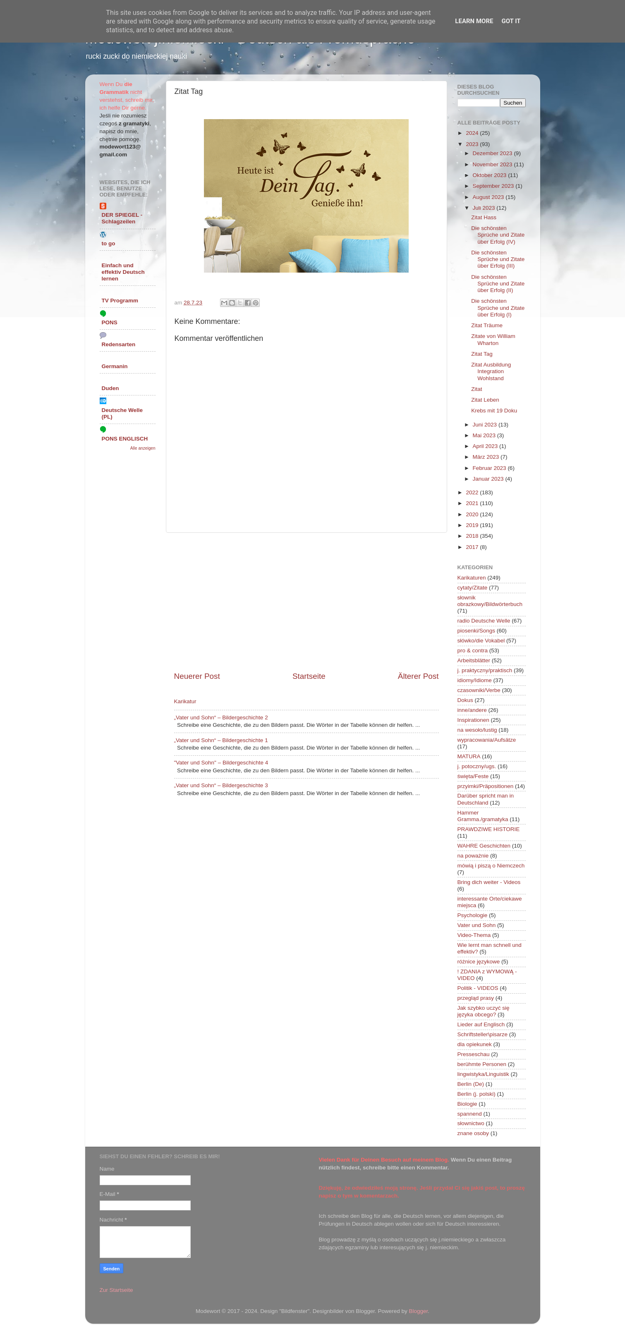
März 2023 (487, 457)
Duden (110, 388)
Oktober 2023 (490, 175)
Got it (510, 21)
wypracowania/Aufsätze (486, 740)
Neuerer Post (197, 676)
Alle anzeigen (143, 448)
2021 (473, 503)
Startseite (309, 676)
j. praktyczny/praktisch (484, 670)
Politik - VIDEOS (477, 988)
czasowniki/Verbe (478, 690)
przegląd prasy (475, 998)
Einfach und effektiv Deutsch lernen (123, 272)
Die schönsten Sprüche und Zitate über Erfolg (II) (497, 283)
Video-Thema (474, 935)
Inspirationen (473, 720)
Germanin (115, 366)
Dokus (465, 700)
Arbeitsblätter (474, 660)
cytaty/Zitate (472, 588)
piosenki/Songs (476, 631)
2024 (473, 133)
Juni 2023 (485, 425)
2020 (473, 514)
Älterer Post (418, 676)
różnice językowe (478, 961)
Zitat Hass (483, 217)
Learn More (474, 21)
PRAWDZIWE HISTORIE (488, 829)
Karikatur (185, 701)
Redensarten (119, 344)
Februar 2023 (490, 468)
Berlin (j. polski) (476, 1094)
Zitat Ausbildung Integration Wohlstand (491, 371)
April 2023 (486, 446)
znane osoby (473, 1133)
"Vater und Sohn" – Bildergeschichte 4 (221, 762)
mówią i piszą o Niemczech (491, 865)
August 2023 (489, 197)
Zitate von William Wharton (493, 339)
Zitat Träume (487, 325)
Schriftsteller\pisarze (482, 1034)
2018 (473, 536)
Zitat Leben (485, 400)
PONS (109, 322)
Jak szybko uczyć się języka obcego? (483, 1011)
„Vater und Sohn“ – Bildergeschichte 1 (221, 740)
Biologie (467, 1104)
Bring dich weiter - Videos (489, 882)
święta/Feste (473, 776)
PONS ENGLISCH (125, 439)
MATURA (469, 756)
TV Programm (120, 300)
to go (108, 243)
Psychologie (472, 915)
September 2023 (494, 186)
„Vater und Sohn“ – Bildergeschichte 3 (221, 785)
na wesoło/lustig (477, 730)
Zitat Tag (482, 354)
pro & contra (472, 650)
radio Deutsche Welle (483, 621)
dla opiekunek (474, 1044)
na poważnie (473, 856)
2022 (473, 492)
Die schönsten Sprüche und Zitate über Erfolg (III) (497, 259)
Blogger (418, 1311)
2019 (473, 525)
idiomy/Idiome (474, 680)
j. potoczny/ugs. (476, 766)
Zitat (476, 389)
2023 (473, 144)
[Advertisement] (306, 602)
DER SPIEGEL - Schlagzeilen (122, 218)
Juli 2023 (485, 208)
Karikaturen (471, 578)
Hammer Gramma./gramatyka (482, 816)
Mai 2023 (485, 435)
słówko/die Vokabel (481, 640)
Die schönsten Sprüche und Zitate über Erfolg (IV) (497, 234)
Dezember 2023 (493, 153)
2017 (473, 547)
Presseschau (473, 1054)
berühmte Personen (482, 1064)
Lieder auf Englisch (481, 1024)
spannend (469, 1114)
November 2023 (493, 164)
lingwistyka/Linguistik (483, 1074)
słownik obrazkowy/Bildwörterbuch (490, 600)
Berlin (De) (470, 1084)
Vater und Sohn (476, 925)
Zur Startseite (116, 1290)
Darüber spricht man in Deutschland (485, 799)
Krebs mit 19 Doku (494, 410)
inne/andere (472, 710)
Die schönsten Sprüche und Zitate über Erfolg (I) (497, 307)
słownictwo (470, 1123)
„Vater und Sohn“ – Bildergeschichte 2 (221, 717)
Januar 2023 (489, 479)
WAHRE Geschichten (484, 846)
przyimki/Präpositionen (485, 786)
